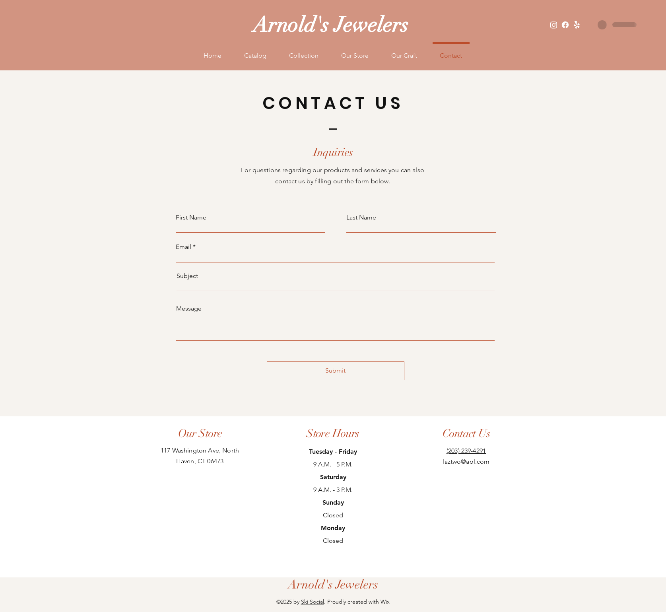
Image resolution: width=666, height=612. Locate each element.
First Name (191, 217)
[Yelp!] (576, 24)
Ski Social (312, 601)
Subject (187, 276)
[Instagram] (553, 24)
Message (189, 308)
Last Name (361, 217)
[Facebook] (565, 24)
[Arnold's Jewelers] (333, 584)
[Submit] (335, 370)
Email (183, 247)
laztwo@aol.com (466, 461)
